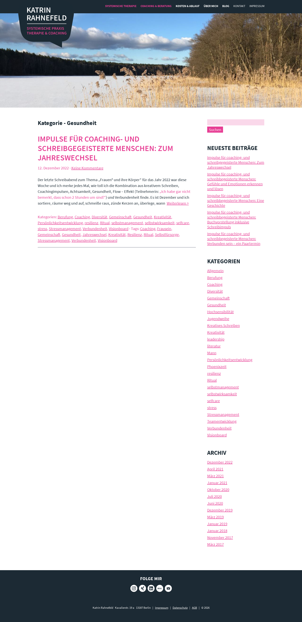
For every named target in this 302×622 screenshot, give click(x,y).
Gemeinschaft (120, 216)
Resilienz (134, 234)
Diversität (99, 216)
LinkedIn (151, 588)
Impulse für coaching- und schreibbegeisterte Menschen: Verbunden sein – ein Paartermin (233, 238)
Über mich (211, 6)
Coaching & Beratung (156, 6)
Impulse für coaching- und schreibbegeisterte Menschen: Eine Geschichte (235, 200)
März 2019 (215, 516)
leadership (215, 339)
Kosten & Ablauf (188, 6)
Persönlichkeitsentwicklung (60, 222)
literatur (214, 345)
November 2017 (220, 537)
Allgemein (215, 270)
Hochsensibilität (220, 311)
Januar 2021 (217, 482)
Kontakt (239, 6)
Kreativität (162, 216)
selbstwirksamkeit (160, 222)
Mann (211, 352)
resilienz (91, 222)
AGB (194, 607)
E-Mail (168, 588)
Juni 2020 (215, 503)
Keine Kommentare (87, 167)
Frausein (164, 228)
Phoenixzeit (217, 366)
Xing (142, 588)
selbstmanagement (127, 222)
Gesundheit (142, 216)
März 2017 (215, 544)
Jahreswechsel (94, 234)
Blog (225, 6)
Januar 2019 (217, 523)
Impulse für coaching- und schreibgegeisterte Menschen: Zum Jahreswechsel (105, 148)
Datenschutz (180, 607)
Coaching (82, 216)
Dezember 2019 (220, 510)
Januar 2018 (217, 530)
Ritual (105, 222)
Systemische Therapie (120, 6)
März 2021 (215, 475)
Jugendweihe (218, 318)
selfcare (182, 222)
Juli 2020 (214, 496)
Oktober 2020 (218, 489)
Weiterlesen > (178, 203)
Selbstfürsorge (167, 234)
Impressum (256, 6)
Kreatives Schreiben (223, 325)
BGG (160, 588)
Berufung (65, 216)
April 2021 (215, 469)
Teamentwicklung (222, 421)
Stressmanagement (65, 228)
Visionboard (118, 228)
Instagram (133, 588)
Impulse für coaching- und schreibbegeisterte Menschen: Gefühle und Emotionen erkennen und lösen (235, 181)
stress (42, 228)
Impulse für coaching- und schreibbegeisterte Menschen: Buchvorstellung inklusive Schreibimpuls (231, 219)
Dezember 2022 (220, 462)
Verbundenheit (95, 228)
